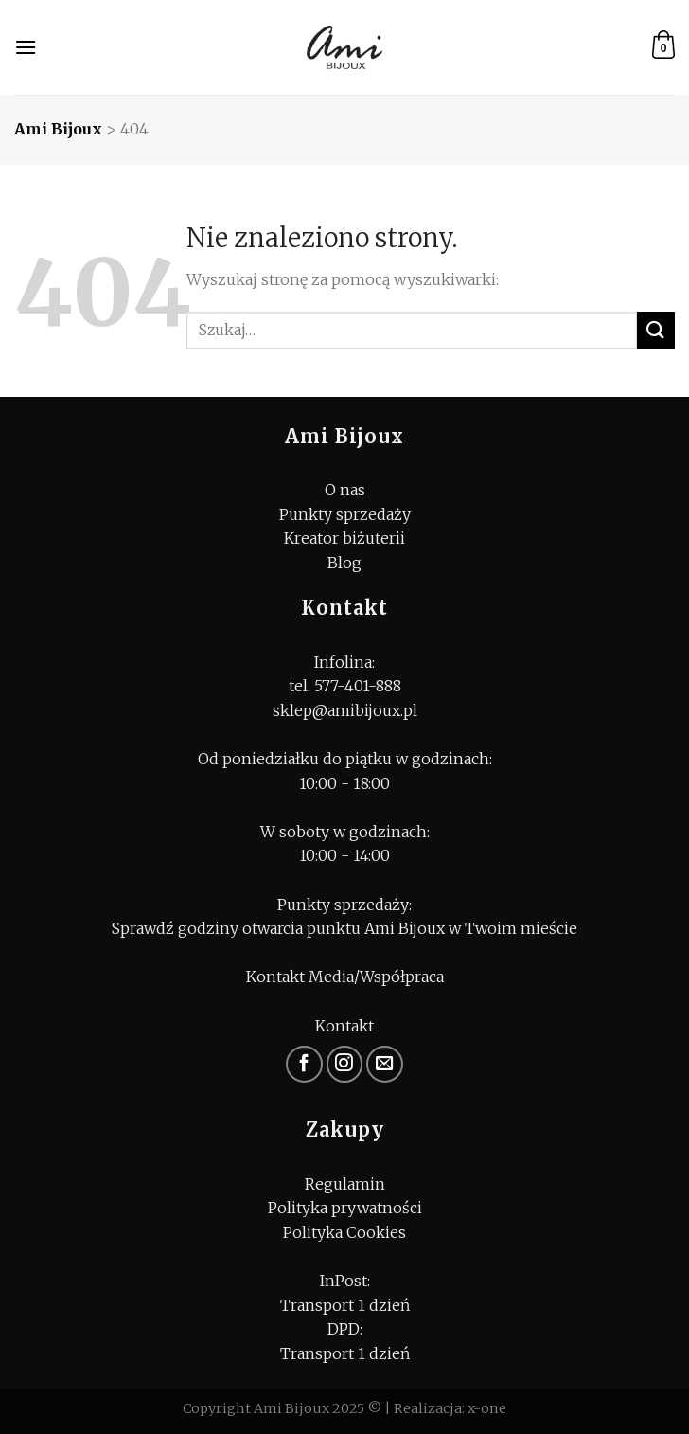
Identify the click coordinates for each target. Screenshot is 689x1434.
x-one (487, 1408)
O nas (345, 489)
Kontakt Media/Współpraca (345, 976)
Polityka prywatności (345, 1207)
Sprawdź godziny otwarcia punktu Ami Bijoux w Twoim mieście (344, 928)
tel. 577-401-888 (345, 685)
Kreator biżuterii (344, 538)
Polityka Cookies (344, 1232)
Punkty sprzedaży (345, 514)
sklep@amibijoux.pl (345, 710)
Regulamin (345, 1183)
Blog (344, 562)
